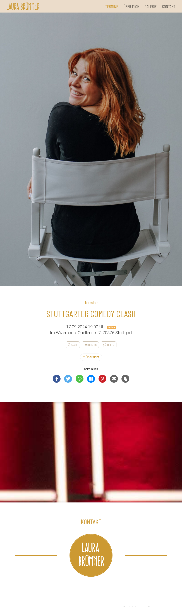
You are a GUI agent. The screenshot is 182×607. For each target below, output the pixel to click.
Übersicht (91, 357)
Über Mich (131, 6)
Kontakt (168, 6)
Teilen (108, 345)
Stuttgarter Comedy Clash (91, 313)
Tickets (90, 345)
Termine (111, 6)
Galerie (151, 6)
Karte (73, 345)
